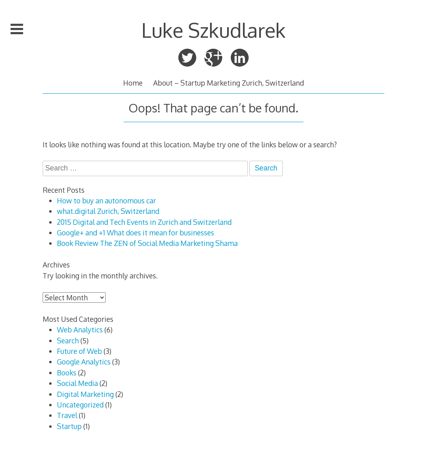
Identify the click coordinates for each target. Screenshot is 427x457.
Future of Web (79, 351)
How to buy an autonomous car (106, 200)
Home (133, 82)
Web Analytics (80, 329)
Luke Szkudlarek (213, 30)
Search (68, 340)
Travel (67, 415)
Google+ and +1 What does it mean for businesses (135, 232)
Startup (69, 426)
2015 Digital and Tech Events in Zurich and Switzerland (144, 222)
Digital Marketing (85, 394)
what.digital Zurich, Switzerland (108, 211)
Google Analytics (84, 361)
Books (66, 372)
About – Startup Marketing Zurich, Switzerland (228, 82)
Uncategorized (80, 404)
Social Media (77, 383)
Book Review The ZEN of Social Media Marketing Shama (147, 243)
